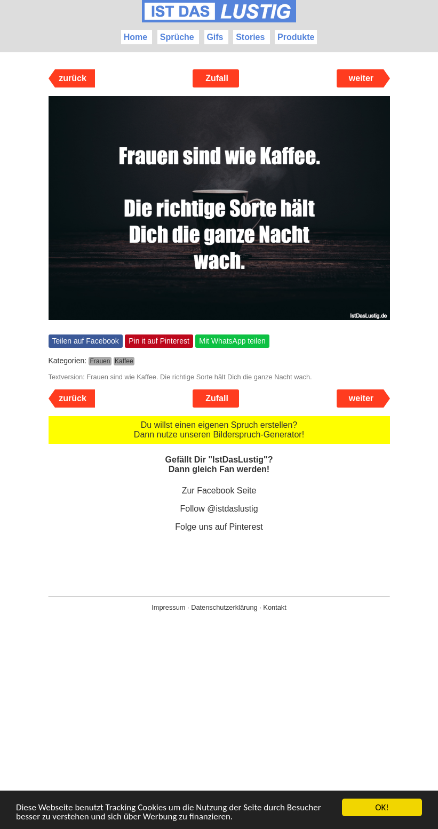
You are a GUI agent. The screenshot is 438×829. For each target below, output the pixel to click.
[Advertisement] (219, 737)
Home (135, 37)
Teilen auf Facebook (85, 341)
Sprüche (177, 37)
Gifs (214, 37)
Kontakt (274, 607)
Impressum (168, 607)
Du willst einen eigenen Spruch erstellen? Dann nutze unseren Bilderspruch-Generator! (219, 429)
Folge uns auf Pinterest (219, 526)
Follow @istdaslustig (219, 508)
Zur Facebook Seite (219, 490)
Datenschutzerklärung (224, 607)
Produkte (295, 37)
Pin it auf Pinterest (159, 341)
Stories (250, 37)
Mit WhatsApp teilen (232, 341)
